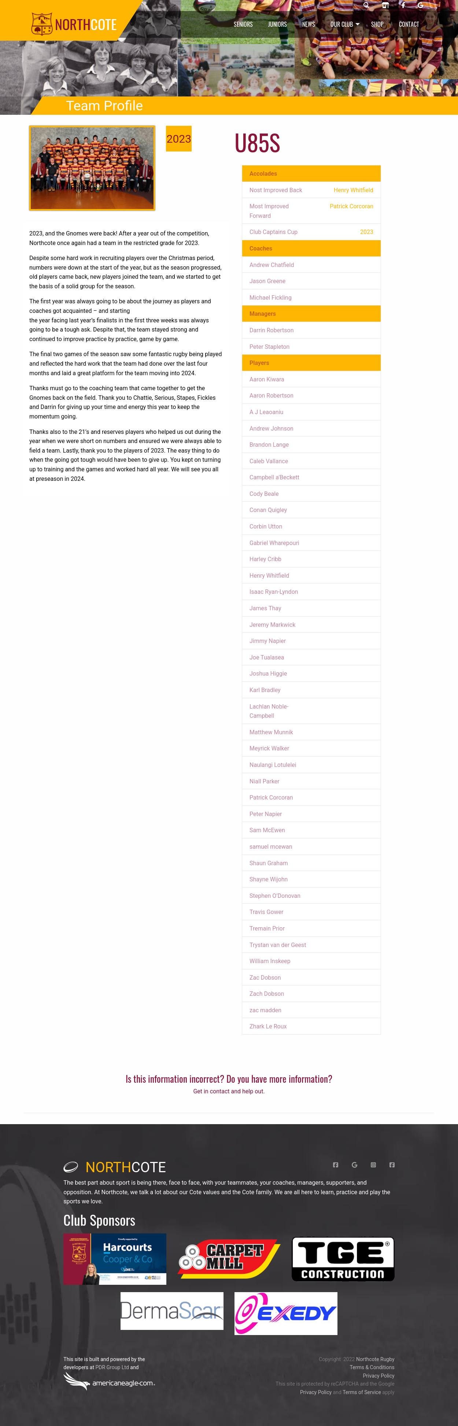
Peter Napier (266, 814)
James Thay (265, 608)
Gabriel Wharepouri (274, 543)
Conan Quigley (268, 510)
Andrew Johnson (271, 428)
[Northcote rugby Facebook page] (403, 5)
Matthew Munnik (271, 732)
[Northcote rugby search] (366, 5)
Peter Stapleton (269, 346)
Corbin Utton (266, 526)
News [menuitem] (308, 24)
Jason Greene (267, 281)
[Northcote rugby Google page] (420, 5)
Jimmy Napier (268, 640)
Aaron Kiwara (267, 379)
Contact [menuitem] (409, 24)
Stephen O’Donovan (275, 895)
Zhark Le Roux (268, 1026)
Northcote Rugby (375, 1359)
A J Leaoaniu (266, 412)
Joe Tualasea (267, 657)
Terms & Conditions (372, 1367)
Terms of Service (362, 1392)
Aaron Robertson (271, 395)
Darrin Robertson (271, 330)
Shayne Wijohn (269, 879)
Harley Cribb (265, 559)
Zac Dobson (265, 977)
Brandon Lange (269, 444)
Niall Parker (265, 781)
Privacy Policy (378, 1376)
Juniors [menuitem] (277, 24)
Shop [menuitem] (377, 24)
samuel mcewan (271, 846)
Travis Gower (266, 911)
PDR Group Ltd (112, 1367)
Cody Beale (264, 493)
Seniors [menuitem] (243, 24)
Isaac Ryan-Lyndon (274, 591)
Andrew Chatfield (272, 265)
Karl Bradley (265, 690)
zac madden (265, 1010)
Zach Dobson (267, 993)
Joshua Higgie (268, 673)
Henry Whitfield (269, 575)
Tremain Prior (267, 928)
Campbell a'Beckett (274, 477)
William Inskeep (270, 961)
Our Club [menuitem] (341, 24)
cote (114, 1167)
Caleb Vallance (269, 461)
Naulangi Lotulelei (273, 764)
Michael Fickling (271, 297)
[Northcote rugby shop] (385, 5)
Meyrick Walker (269, 748)
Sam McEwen (267, 830)
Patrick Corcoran (271, 797)
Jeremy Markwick (272, 624)
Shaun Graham (269, 863)
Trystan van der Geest (278, 944)
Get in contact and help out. (229, 1091)
